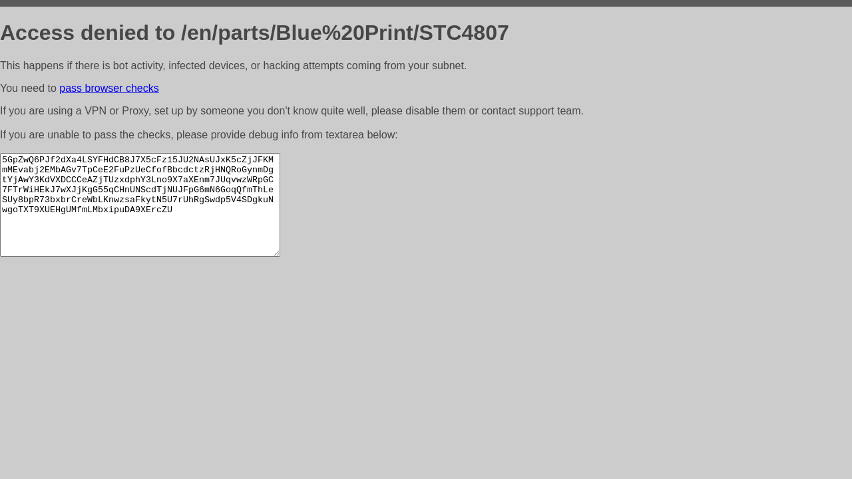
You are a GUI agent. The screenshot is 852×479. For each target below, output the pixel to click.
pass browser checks (108, 88)
